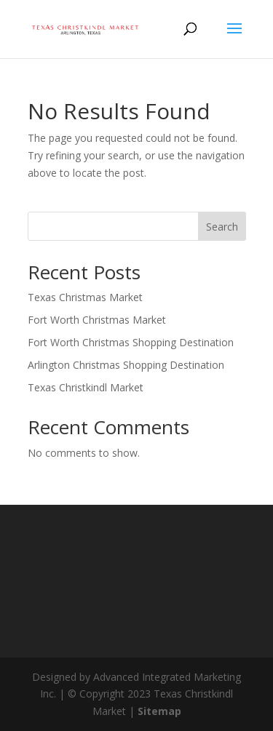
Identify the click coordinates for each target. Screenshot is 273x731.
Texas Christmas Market (85, 297)
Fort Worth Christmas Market (97, 320)
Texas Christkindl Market (85, 387)
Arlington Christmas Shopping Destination (126, 365)
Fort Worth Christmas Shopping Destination (131, 342)
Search (222, 226)
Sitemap (159, 711)
